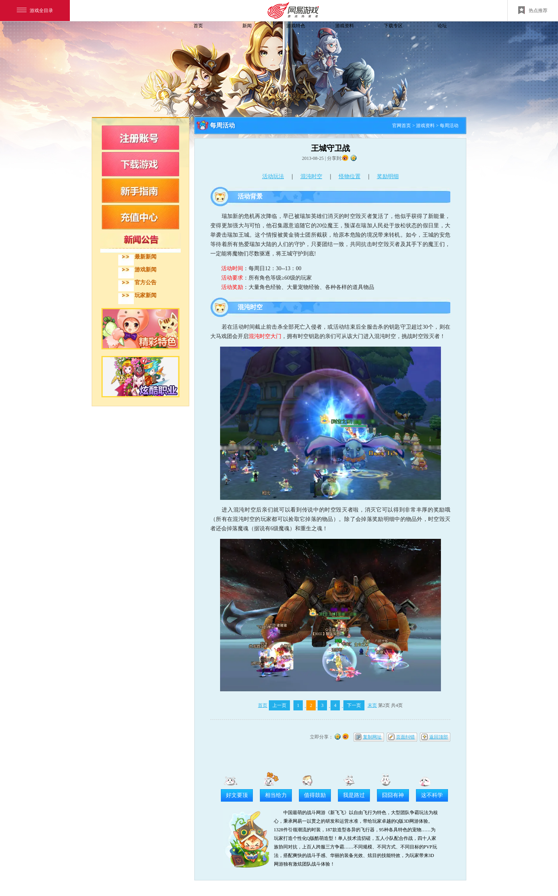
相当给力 (276, 795)
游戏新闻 (145, 270)
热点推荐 (532, 10)
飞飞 (144, 40)
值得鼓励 (315, 795)
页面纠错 (405, 737)
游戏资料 (344, 25)
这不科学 (432, 795)
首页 (198, 25)
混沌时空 (311, 176)
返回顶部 (438, 737)
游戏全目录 (35, 10)
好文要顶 (237, 795)
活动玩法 (273, 176)
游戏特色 (295, 25)
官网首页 (401, 125)
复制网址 (372, 737)
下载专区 (393, 25)
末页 (372, 705)
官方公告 (145, 282)
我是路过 (354, 795)
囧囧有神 (393, 795)
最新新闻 (145, 257)
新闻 (247, 25)
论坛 (442, 25)
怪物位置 (350, 176)
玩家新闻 (145, 295)
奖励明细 (388, 176)
